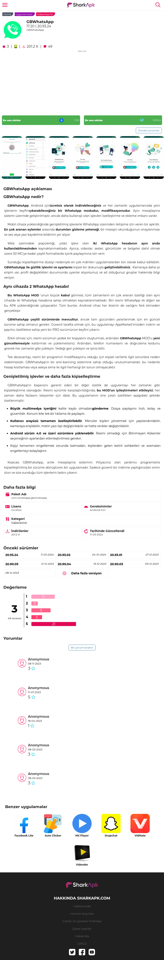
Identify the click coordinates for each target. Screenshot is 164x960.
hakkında (82, 936)
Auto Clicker (53, 835)
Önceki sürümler (149, 130)
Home (7, 14)
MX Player (82, 835)
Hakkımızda (82, 906)
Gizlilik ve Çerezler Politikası (82, 921)
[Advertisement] (82, 83)
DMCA (82, 943)
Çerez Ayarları (82, 929)
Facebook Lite (24, 835)
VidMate (140, 835)
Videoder (82, 864)
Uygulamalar (24, 14)
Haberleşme (45, 14)
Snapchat (111, 835)
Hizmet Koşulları (82, 914)
